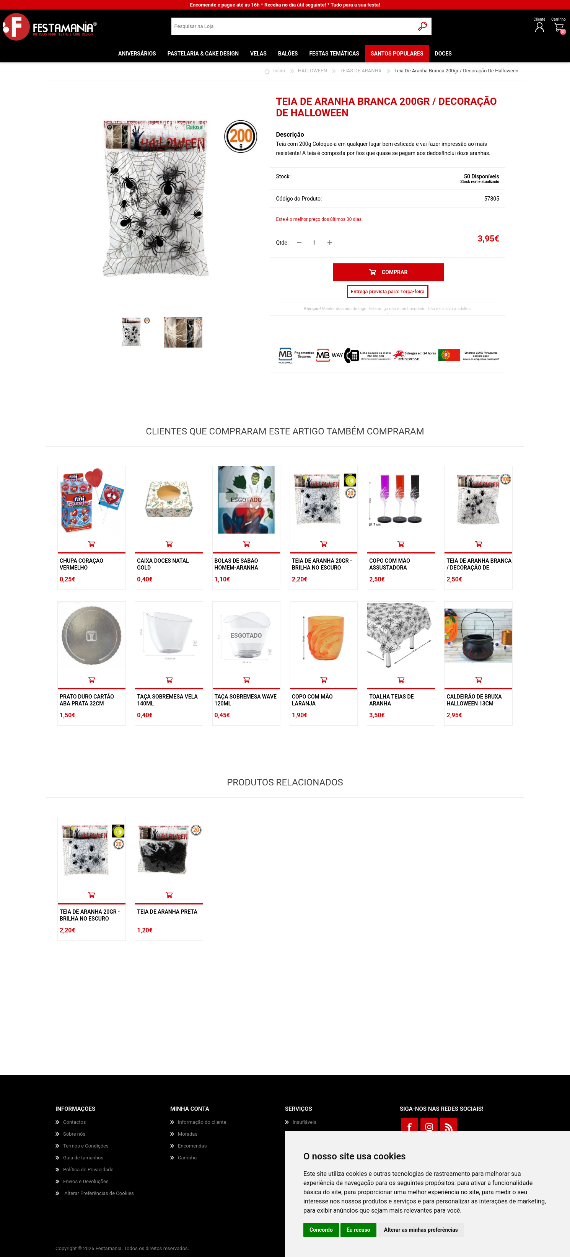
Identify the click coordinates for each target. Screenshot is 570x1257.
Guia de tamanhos (83, 1158)
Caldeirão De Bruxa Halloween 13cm (474, 700)
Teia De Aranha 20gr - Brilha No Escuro (322, 564)
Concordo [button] (321, 1230)
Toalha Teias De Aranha (391, 700)
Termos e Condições (86, 1146)
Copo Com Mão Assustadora (389, 564)
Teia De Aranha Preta (167, 912)
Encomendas (192, 1146)
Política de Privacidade (88, 1169)
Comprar (91, 543)
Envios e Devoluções (86, 1181)
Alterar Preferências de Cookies (99, 1193)
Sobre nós (74, 1134)
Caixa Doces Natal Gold (163, 564)
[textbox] (292, 29)
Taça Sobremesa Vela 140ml (167, 700)
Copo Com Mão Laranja (312, 700)
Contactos (74, 1122)
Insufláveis (304, 1122)
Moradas (187, 1134)
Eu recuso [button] (358, 1230)
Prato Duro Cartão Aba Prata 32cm (87, 700)
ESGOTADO (246, 500)
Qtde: (282, 243)
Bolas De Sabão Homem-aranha (236, 564)
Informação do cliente (202, 1122)
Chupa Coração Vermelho (81, 564)
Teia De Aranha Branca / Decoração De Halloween (478, 568)
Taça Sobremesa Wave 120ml (246, 700)
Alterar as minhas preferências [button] (421, 1230)
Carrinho (533, 22)
